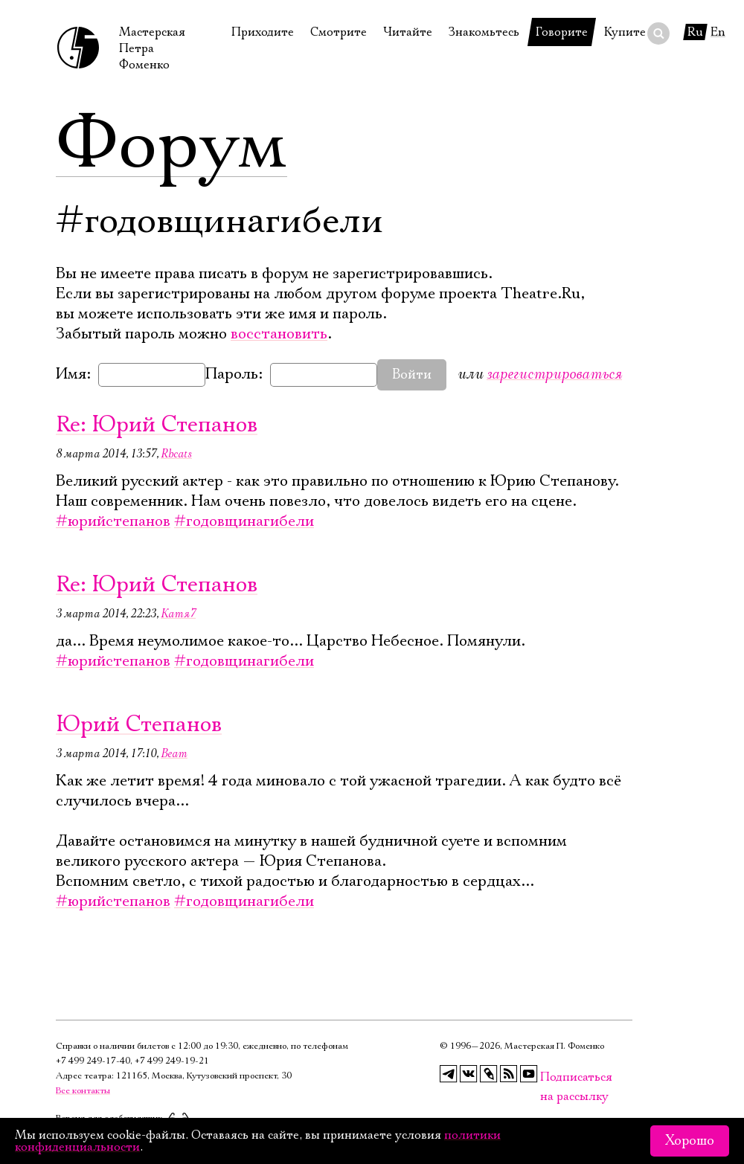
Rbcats (176, 453)
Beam (174, 753)
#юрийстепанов (113, 521)
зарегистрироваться (554, 374)
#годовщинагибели (244, 521)
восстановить (279, 334)
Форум (171, 145)
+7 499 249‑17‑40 (93, 1061)
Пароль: (234, 374)
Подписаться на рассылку (549, 1077)
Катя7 (178, 613)
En (718, 32)
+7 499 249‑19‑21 (172, 1061)
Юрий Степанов (139, 725)
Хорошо (689, 1141)
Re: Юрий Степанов (156, 425)
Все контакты (83, 1090)
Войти (412, 375)
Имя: (73, 374)
